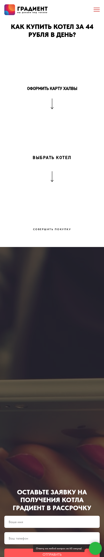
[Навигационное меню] (97, 10)
